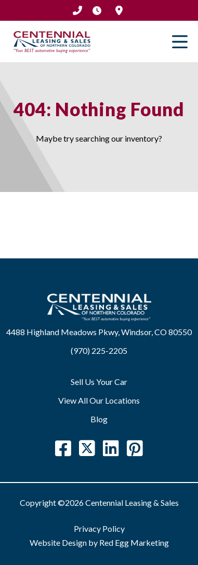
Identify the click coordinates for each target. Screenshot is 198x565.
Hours (97, 10)
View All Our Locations (99, 400)
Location (119, 10)
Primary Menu (180, 41)
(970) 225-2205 (77, 10)
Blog (99, 419)
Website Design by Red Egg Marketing (99, 542)
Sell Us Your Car (99, 382)
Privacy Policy (99, 528)
